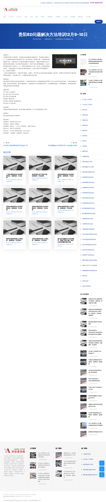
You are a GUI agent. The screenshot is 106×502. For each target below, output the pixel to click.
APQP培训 (85, 115)
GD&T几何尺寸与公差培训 (89, 265)
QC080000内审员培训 (88, 213)
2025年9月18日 (43, 484)
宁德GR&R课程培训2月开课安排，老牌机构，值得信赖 (95, 362)
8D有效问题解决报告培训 (90, 475)
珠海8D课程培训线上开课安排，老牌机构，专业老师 (66, 207)
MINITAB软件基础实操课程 (89, 260)
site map (29, 500)
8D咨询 (59, 244)
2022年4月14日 (93, 356)
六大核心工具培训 (87, 104)
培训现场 (72, 17)
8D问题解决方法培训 (88, 167)
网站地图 (34, 500)
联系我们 (98, 21)
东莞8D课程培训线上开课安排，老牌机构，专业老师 (40, 239)
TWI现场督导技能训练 (88, 229)
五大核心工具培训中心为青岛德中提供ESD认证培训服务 (95, 82)
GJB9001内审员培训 (88, 187)
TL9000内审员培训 (87, 224)
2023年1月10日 (93, 366)
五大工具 (11, 17)
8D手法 (8, 179)
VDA (26, 17)
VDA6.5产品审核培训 (88, 255)
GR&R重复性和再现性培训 (89, 270)
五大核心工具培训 (87, 99)
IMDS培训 (85, 151)
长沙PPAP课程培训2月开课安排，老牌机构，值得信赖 (95, 415)
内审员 (42, 17)
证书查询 (5, 500)
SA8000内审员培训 (87, 219)
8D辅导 (18, 179)
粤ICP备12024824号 (9, 496)
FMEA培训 (85, 120)
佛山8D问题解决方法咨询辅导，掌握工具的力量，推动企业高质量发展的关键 (66, 240)
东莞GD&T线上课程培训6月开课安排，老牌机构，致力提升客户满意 (95, 301)
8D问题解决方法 (68, 39)
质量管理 (49, 17)
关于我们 (88, 17)
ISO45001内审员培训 (88, 203)
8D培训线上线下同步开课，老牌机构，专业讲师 (40, 175)
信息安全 (17, 500)
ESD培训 (84, 276)
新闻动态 (80, 17)
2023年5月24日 (93, 306)
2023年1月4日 (93, 419)
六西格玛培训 (87, 454)
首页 (4, 17)
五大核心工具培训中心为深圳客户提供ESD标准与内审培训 (44, 465)
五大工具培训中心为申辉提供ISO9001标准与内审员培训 (44, 455)
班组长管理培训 (86, 286)
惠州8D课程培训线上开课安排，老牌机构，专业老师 (14, 239)
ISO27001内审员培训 (88, 198)
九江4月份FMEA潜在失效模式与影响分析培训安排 (70, 463)
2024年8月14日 (43, 470)
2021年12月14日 (93, 435)
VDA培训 (84, 136)
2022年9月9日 (37, 39)
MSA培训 (84, 130)
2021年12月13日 (93, 392)
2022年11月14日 (93, 375)
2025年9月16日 (93, 327)
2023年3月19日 (93, 77)
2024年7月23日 (93, 66)
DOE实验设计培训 (87, 162)
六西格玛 (57, 17)
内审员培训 (85, 281)
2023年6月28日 (93, 428)
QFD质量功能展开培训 (88, 172)
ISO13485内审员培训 (88, 182)
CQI (31, 17)
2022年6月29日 (93, 87)
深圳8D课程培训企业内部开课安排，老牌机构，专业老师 (66, 175)
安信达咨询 (12, 500)
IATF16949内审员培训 (88, 208)
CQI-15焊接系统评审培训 (89, 244)
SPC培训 (84, 110)
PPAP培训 (85, 125)
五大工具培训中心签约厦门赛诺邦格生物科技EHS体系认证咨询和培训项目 (95, 61)
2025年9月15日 (93, 337)
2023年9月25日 (93, 318)
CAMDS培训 (85, 156)
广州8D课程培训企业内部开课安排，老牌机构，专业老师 (14, 175)
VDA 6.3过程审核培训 (88, 250)
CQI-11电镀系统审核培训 (89, 239)
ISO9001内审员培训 (87, 177)
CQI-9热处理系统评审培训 (89, 234)
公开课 (65, 17)
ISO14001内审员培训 (88, 193)
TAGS (39, 500)
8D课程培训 (59, 39)
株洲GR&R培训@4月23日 (95, 432)
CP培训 (84, 141)
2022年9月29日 (43, 459)
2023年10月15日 (69, 480)
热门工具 (19, 17)
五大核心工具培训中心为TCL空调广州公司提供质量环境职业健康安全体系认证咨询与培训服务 (44, 477)
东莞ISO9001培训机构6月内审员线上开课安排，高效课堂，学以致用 (95, 343)
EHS (37, 17)
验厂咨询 (23, 500)
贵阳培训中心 (49, 39)
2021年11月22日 (68, 468)
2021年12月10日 (93, 401)
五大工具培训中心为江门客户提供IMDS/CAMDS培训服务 (95, 72)
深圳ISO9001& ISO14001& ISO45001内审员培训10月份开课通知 (95, 332)
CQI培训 (84, 146)
